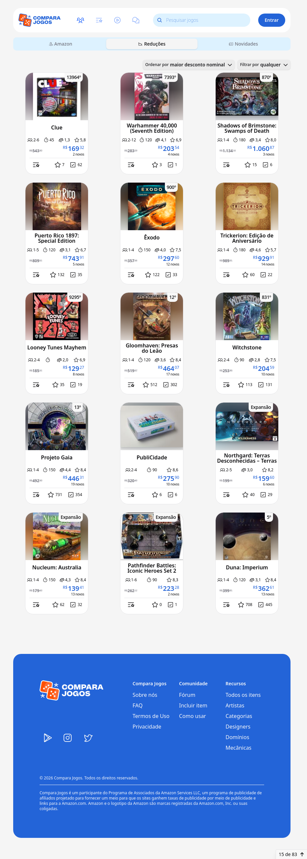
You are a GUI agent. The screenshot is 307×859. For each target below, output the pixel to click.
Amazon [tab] (60, 44)
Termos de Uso (151, 716)
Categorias (239, 716)
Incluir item (193, 705)
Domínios (237, 737)
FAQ (137, 705)
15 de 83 (291, 854)
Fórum (187, 694)
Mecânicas (239, 747)
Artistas (235, 705)
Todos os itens (243, 694)
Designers (238, 726)
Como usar (192, 716)
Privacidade (147, 726)
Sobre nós (145, 694)
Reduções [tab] (152, 44)
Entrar (272, 20)
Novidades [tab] (243, 44)
